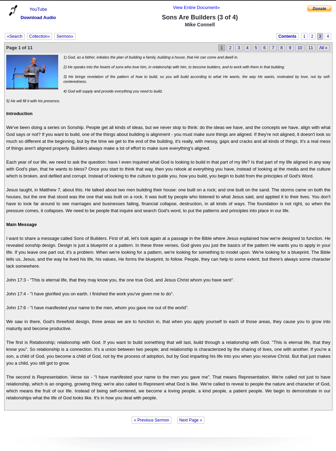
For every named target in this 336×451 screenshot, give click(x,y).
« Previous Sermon (151, 420)
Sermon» (64, 36)
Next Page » (190, 420)
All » (323, 47)
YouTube (38, 9)
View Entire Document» (196, 7)
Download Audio (38, 17)
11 (310, 47)
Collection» (39, 36)
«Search (15, 36)
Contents (287, 36)
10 (300, 47)
